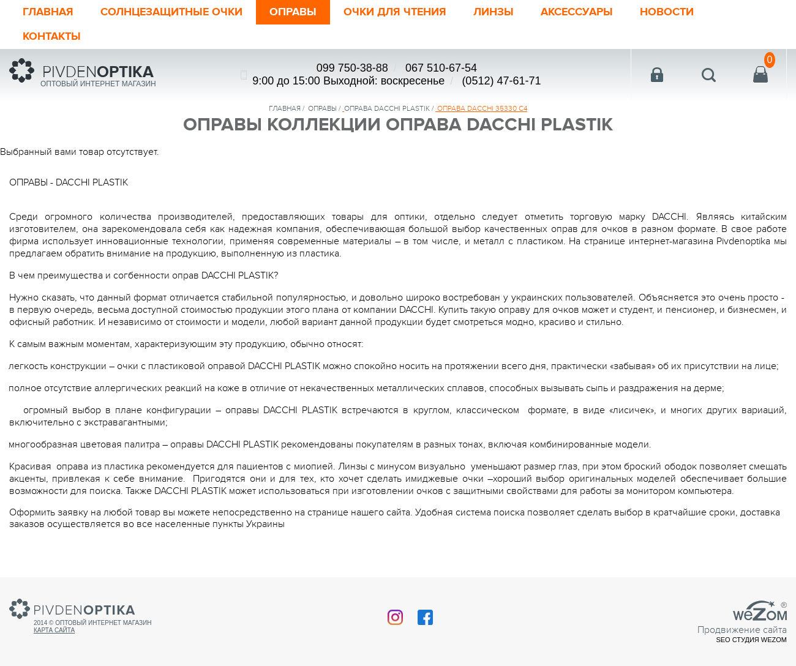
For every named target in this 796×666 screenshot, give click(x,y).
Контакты (52, 36)
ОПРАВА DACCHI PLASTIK (387, 108)
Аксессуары (577, 12)
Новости (667, 12)
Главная (48, 12)
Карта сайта (54, 630)
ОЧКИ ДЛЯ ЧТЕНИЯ (395, 12)
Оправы (293, 12)
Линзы (493, 12)
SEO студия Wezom (751, 639)
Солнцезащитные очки (171, 12)
